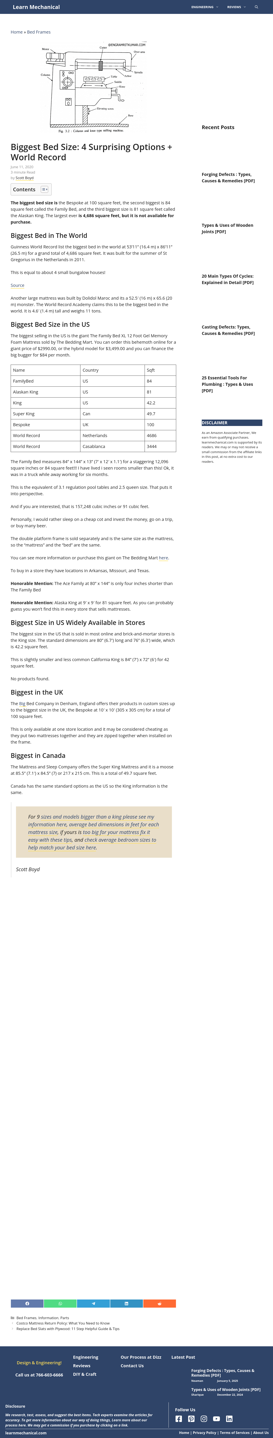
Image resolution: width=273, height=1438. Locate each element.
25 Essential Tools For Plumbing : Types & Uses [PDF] (227, 384)
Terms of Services (235, 1432)
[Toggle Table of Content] (42, 189)
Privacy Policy (204, 1432)
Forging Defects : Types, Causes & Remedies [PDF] (222, 1373)
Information (48, 1317)
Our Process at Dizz (141, 1357)
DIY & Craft (85, 1374)
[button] (256, 7)
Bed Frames (39, 32)
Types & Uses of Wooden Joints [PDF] (226, 1389)
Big (22, 703)
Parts (64, 1317)
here (163, 558)
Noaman (197, 1381)
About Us (261, 1432)
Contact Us (132, 1366)
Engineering (207, 7)
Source (17, 285)
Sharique (197, 1395)
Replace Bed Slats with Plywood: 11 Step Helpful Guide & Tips (67, 1328)
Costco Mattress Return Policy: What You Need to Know (63, 1323)
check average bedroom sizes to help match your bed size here (92, 843)
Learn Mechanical (36, 6)
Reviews (239, 7)
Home (17, 32)
